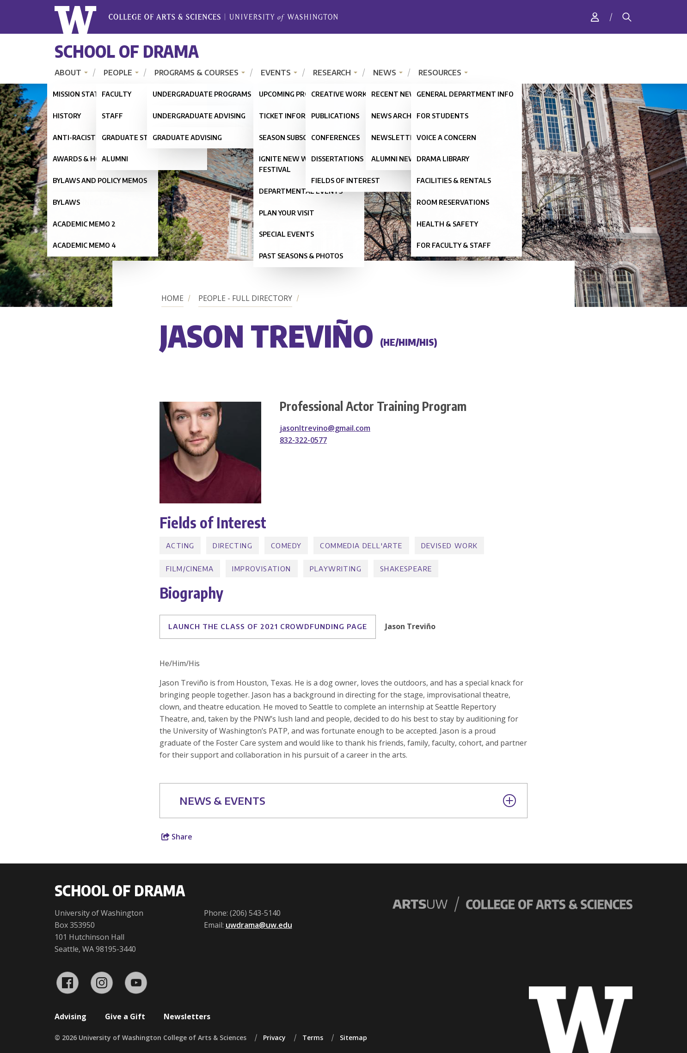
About (68, 72)
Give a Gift (125, 1016)
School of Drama (127, 51)
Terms (312, 1037)
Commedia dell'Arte (361, 545)
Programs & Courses (196, 72)
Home (172, 298)
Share (176, 837)
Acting (180, 545)
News (384, 72)
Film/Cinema (190, 568)
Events (276, 72)
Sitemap (353, 1037)
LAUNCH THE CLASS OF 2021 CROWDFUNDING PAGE (267, 626)
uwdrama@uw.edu (259, 925)
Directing (232, 545)
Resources (439, 72)
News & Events (347, 800)
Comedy (286, 545)
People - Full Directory (245, 298)
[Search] (626, 17)
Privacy (274, 1037)
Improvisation (261, 568)
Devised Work (449, 545)
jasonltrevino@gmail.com (325, 428)
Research (332, 72)
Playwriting (336, 568)
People (118, 72)
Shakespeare (406, 568)
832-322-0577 (303, 440)
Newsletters (187, 1016)
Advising (70, 1016)
